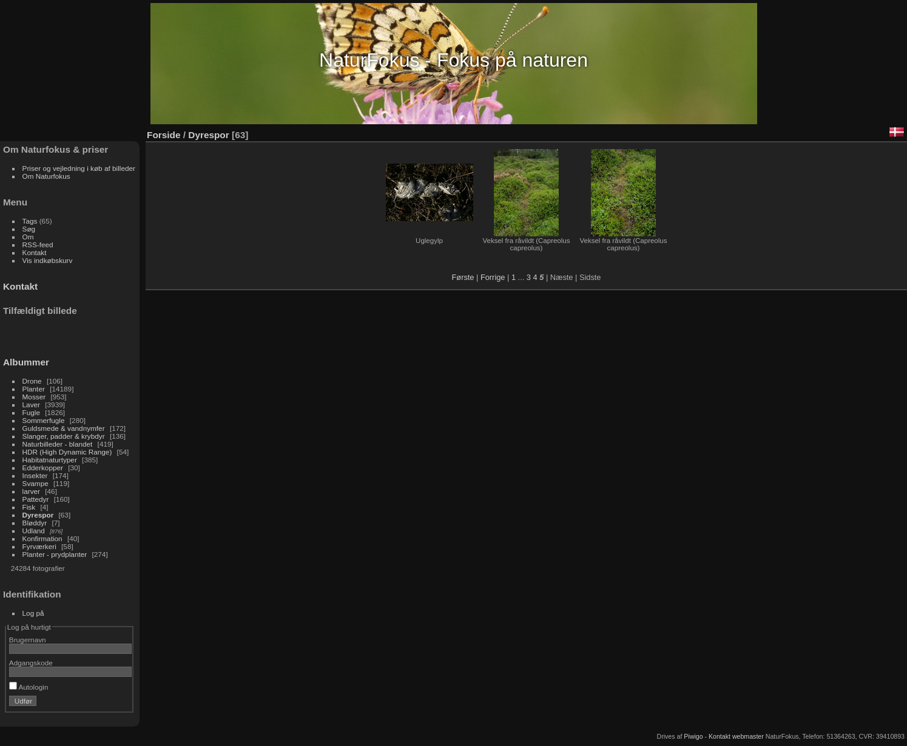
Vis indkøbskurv (47, 260)
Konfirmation (42, 538)
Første (463, 277)
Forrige (492, 277)
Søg (29, 229)
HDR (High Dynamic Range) (67, 452)
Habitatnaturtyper (49, 460)
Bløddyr (34, 523)
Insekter (35, 475)
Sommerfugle (43, 420)
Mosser (34, 397)
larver (31, 491)
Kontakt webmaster (736, 736)
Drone (32, 381)
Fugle (31, 412)
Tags (30, 221)
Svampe (35, 483)
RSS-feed (37, 244)
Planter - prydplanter (54, 554)
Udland (33, 531)
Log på (33, 613)
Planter (33, 389)
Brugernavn (27, 640)
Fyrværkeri (39, 546)
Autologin (29, 687)
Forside (163, 135)
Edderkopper (42, 467)
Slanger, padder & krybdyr (63, 436)
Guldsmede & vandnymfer (63, 428)
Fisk (29, 507)
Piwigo (693, 736)
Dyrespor (38, 515)
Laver (31, 404)
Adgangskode (31, 663)
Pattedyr (35, 499)
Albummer (26, 362)
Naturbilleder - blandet (57, 444)
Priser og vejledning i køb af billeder (78, 168)
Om (28, 237)
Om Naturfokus (46, 176)
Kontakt (34, 252)
